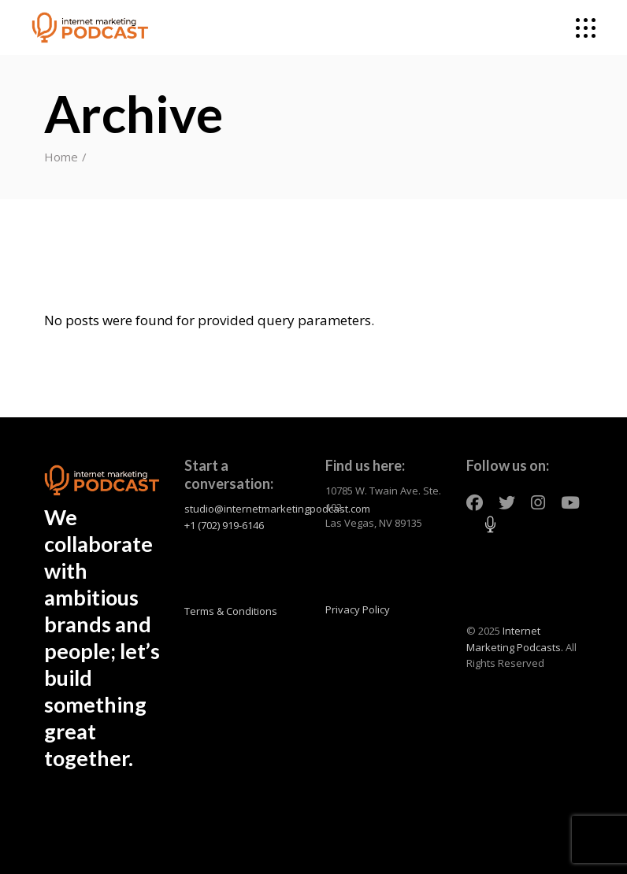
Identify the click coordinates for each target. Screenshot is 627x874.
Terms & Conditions (230, 611)
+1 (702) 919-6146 (224, 525)
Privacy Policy (357, 609)
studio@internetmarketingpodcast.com (277, 509)
